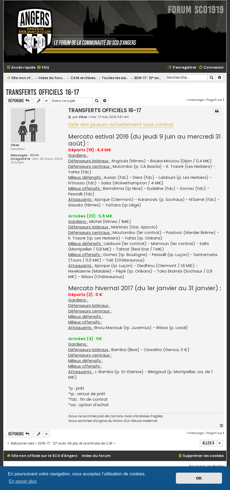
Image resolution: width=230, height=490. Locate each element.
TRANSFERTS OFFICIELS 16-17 (42, 92)
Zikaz (15, 145)
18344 (34, 155)
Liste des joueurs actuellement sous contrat (120, 125)
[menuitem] (43, 67)
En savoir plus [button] (23, 481)
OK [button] (199, 478)
